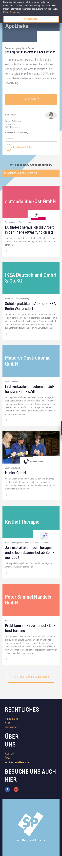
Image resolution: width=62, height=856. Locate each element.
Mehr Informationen (12, 12)
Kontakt (9, 753)
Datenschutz (12, 727)
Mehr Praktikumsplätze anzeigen (31, 676)
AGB (7, 723)
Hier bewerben (31, 99)
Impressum (11, 718)
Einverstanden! (31, 19)
